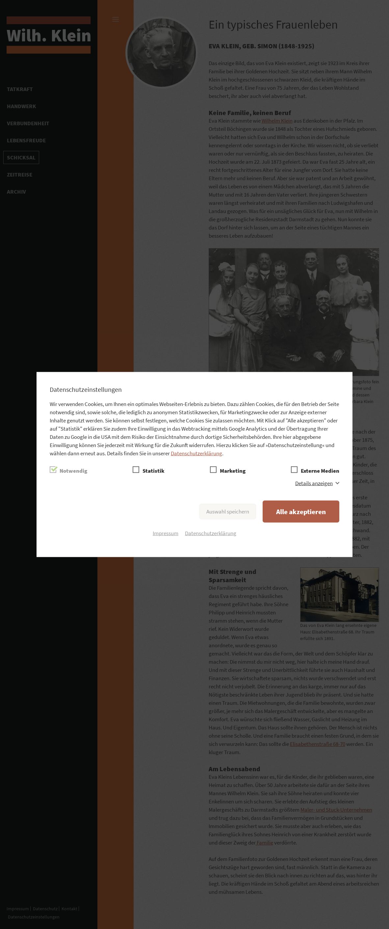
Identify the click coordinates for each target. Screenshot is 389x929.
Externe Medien (320, 470)
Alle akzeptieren (301, 511)
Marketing (233, 470)
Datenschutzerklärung (196, 453)
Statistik (154, 470)
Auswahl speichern (227, 511)
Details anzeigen (314, 483)
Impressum (165, 533)
